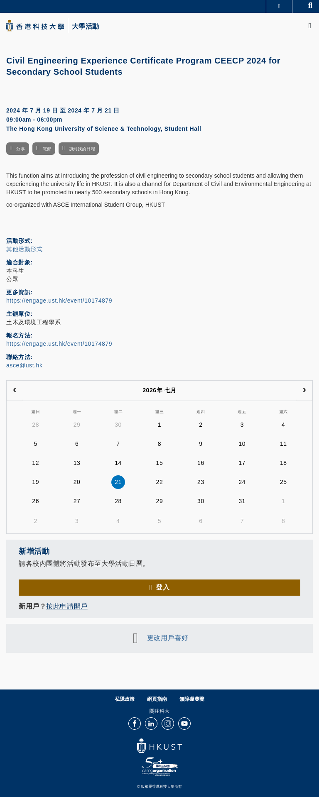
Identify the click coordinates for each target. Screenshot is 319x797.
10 (241, 443)
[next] (304, 391)
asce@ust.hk (24, 365)
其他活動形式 (24, 249)
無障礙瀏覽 (191, 699)
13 (77, 463)
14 (118, 463)
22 (159, 482)
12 (35, 463)
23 (200, 482)
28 (35, 424)
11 (283, 443)
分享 (20, 149)
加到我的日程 (82, 149)
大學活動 (85, 26)
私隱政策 (125, 699)
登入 (162, 587)
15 (159, 463)
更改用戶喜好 (167, 637)
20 (77, 482)
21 (118, 482)
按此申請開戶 (66, 606)
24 (241, 482)
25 (283, 482)
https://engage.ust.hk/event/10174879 (59, 300)
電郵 (47, 149)
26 (35, 501)
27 (77, 501)
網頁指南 (157, 699)
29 (77, 424)
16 (200, 463)
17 (241, 463)
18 (283, 463)
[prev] (15, 391)
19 (35, 482)
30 (118, 424)
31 (241, 501)
